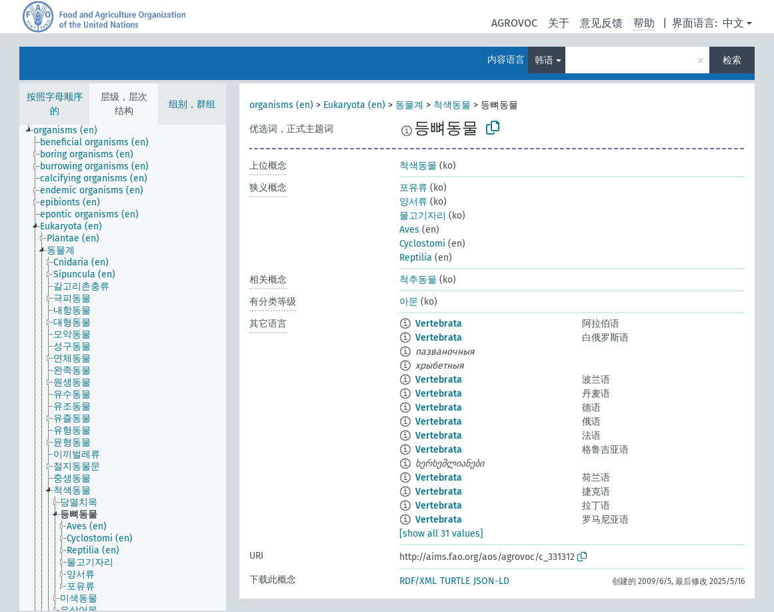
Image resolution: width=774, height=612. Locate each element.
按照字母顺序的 (55, 104)
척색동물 (452, 105)
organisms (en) (281, 105)
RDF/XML (418, 581)
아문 (408, 301)
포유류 (413, 187)
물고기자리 (422, 215)
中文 (733, 23)
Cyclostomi (422, 243)
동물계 (409, 105)
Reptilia (415, 257)
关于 (558, 23)
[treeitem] (71, 131)
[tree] (122, 368)
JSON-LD (491, 581)
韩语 (544, 60)
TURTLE (455, 581)
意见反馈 (601, 23)
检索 (732, 60)
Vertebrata (438, 323)
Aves (409, 229)
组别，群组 (192, 104)
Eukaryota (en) (354, 105)
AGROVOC (514, 23)
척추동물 (418, 279)
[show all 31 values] (441, 533)
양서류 (413, 201)
